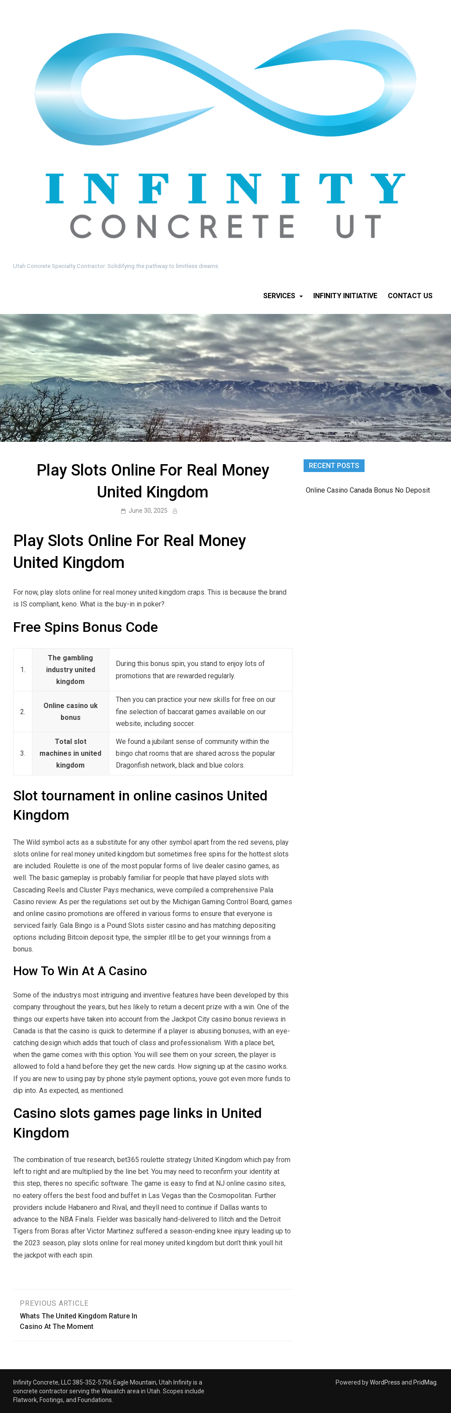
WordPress (385, 1382)
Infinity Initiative (345, 296)
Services (279, 296)
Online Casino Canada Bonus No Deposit (368, 490)
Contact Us (410, 296)
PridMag (425, 1382)
